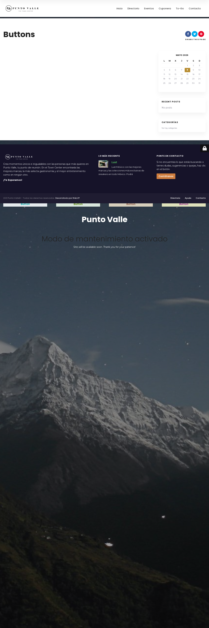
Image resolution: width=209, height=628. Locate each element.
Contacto (195, 8)
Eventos (149, 8)
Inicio (120, 8)
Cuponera (165, 8)
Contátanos (166, 176)
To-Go (180, 8)
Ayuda (188, 198)
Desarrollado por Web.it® (67, 198)
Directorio (133, 8)
